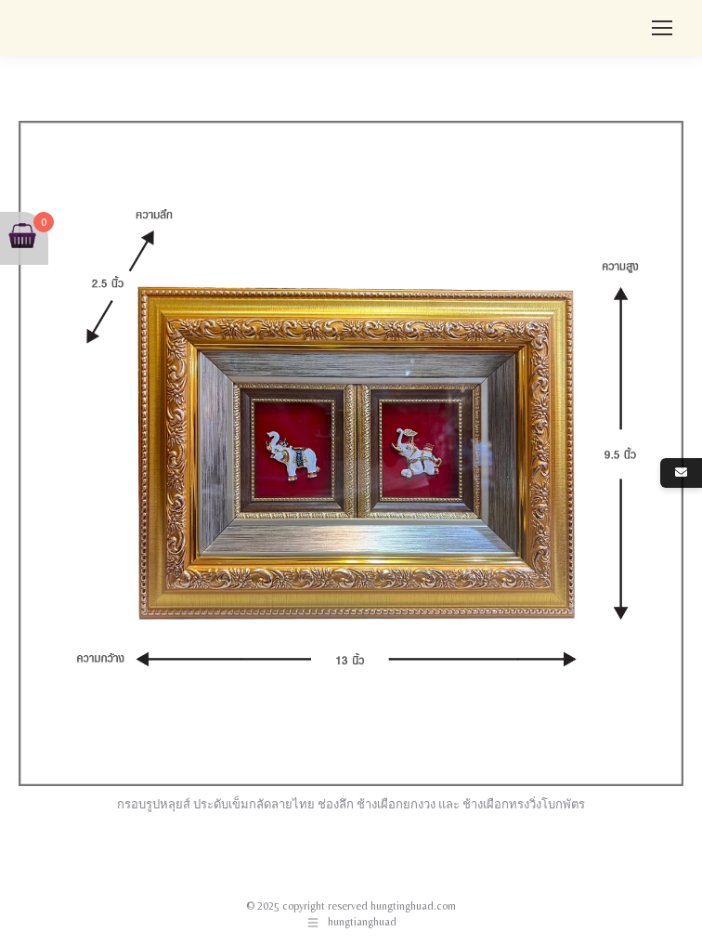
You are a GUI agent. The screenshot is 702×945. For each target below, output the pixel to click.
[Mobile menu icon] (662, 28)
